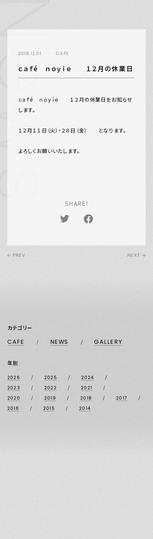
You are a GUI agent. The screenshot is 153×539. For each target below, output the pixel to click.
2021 (86, 388)
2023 (13, 388)
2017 (121, 398)
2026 (13, 377)
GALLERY (108, 342)
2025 (50, 377)
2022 (50, 388)
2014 (85, 408)
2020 (13, 398)
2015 (49, 408)
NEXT (136, 255)
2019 (50, 398)
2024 (87, 377)
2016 (13, 408)
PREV (16, 255)
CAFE (15, 342)
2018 (86, 398)
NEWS (59, 342)
